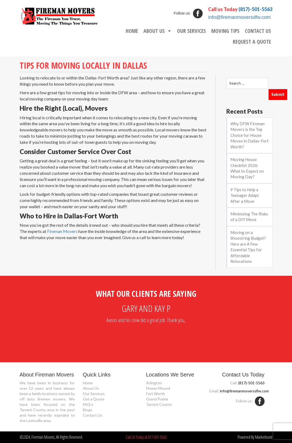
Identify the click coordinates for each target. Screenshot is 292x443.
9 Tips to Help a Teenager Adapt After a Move (244, 195)
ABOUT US (154, 30)
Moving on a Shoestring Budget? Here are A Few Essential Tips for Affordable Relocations (248, 247)
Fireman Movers (62, 231)
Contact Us (92, 415)
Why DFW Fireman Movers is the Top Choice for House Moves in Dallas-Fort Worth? (249, 135)
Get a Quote (93, 399)
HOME (132, 30)
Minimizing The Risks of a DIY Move (249, 216)
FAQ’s (88, 404)
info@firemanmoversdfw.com (239, 17)
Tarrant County (159, 404)
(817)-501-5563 (255, 9)
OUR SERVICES (191, 30)
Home (88, 383)
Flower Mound (158, 388)
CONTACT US (258, 30)
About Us (91, 388)
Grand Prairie (157, 399)
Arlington (154, 383)
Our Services (94, 393)
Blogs (87, 409)
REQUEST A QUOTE (252, 41)
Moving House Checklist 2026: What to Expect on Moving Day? (247, 168)
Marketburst (263, 437)
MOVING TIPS (225, 30)
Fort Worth (155, 393)
